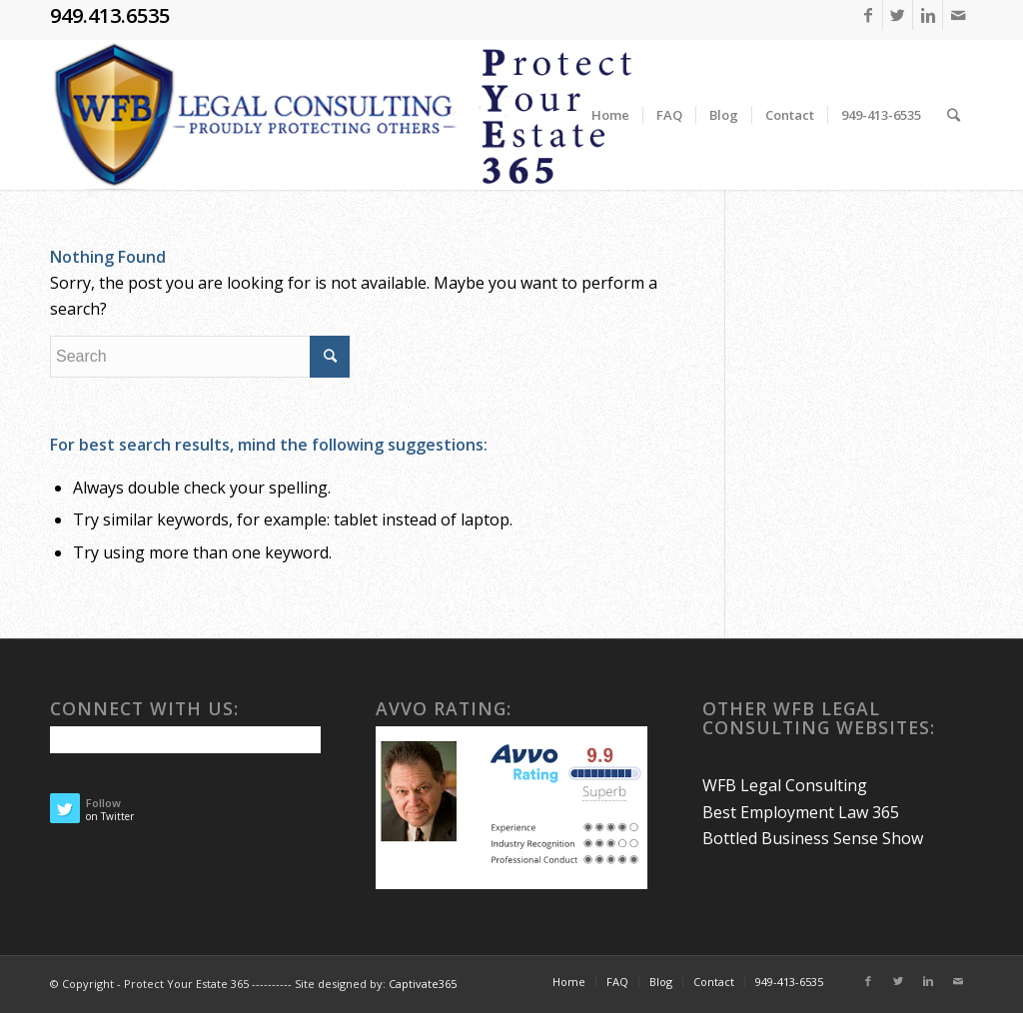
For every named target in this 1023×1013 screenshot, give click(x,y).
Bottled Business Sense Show (812, 838)
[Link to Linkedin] (927, 15)
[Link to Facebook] (867, 15)
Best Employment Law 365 (800, 812)
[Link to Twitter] (897, 15)
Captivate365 (423, 983)
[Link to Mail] (958, 15)
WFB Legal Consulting (784, 785)
